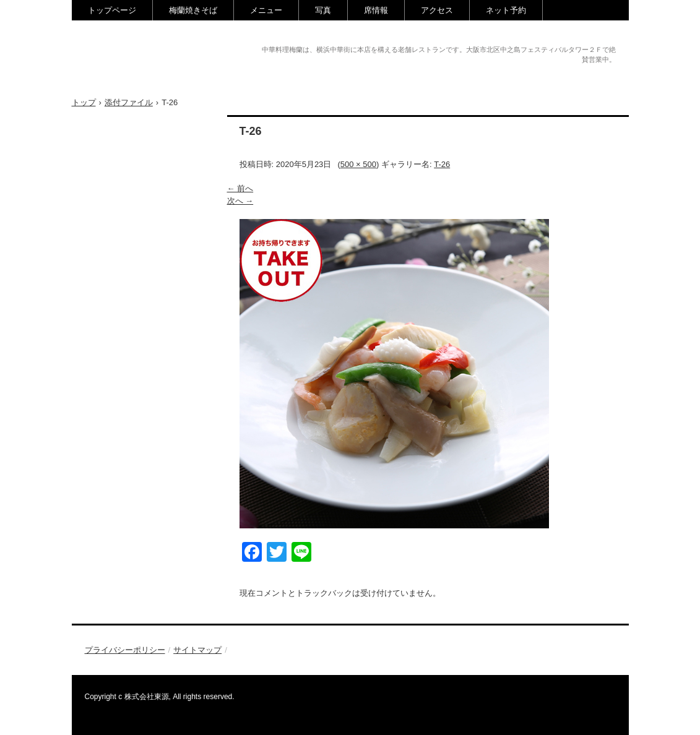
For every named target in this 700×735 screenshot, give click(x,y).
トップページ (112, 10)
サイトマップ (197, 650)
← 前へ (240, 188)
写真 (323, 10)
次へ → (240, 200)
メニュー (266, 10)
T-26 (442, 164)
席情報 (376, 10)
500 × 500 (358, 164)
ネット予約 (506, 10)
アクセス (437, 10)
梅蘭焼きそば (193, 10)
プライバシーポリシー (125, 650)
